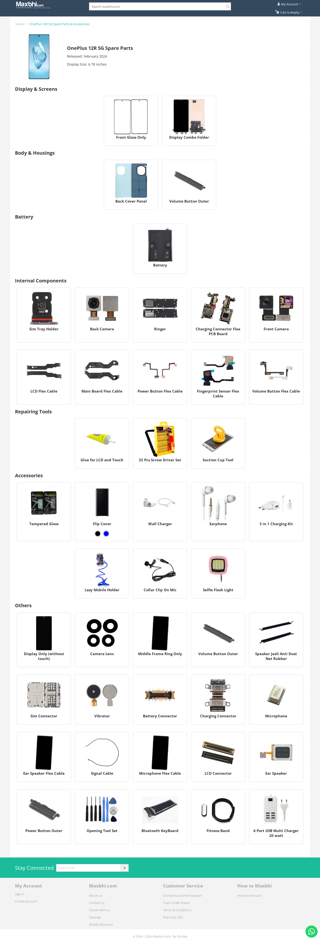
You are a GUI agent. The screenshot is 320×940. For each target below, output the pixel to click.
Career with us (99, 910)
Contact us (96, 903)
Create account (26, 901)
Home (19, 24)
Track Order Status (176, 903)
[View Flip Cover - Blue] (106, 533)
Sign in (19, 894)
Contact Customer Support (182, 895)
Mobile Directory (101, 924)
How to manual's (249, 895)
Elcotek (182, 936)
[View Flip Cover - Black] (97, 533)
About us (95, 895)
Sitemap (95, 917)
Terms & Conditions (177, 910)
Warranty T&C (173, 917)
